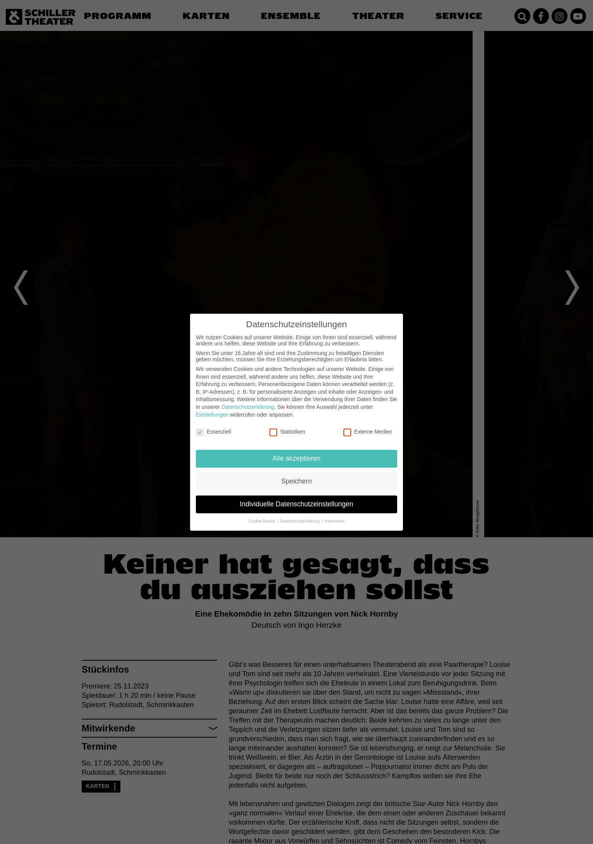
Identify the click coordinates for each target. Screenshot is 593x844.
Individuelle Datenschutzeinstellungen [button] (296, 504)
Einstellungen (212, 415)
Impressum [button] (334, 521)
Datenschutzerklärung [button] (300, 521)
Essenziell (213, 432)
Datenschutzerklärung (247, 407)
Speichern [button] (296, 481)
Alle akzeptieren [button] (297, 458)
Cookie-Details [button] (262, 521)
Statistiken (287, 432)
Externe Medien (367, 432)
